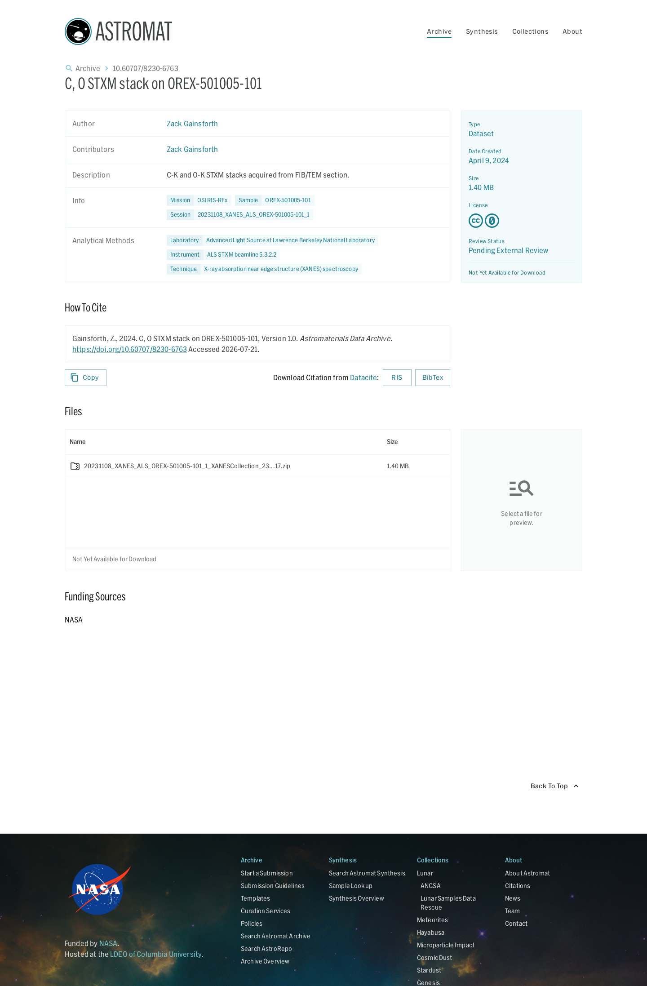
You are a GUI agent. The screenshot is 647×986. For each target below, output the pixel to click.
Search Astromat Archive (275, 936)
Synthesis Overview (356, 898)
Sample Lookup (350, 885)
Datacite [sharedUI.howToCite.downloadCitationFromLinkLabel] (363, 377)
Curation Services (266, 911)
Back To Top (554, 786)
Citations (517, 885)
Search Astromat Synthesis (367, 873)
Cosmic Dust (434, 957)
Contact (516, 923)
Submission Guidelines (273, 885)
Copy (85, 378)
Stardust (429, 970)
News (513, 898)
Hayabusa (430, 932)
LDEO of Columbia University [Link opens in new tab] (155, 954)
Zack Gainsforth (192, 123)
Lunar (425, 873)
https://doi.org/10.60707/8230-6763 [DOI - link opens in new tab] (129, 349)
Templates (255, 898)
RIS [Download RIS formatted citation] (397, 378)
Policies (251, 923)
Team (512, 911)
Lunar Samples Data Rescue (448, 902)
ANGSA (431, 885)
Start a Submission (267, 873)
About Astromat (527, 873)
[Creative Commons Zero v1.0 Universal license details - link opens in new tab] (522, 220)
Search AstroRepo (266, 948)
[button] (275, 200)
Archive (439, 31)
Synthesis (482, 31)
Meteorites (432, 920)
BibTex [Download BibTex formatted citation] (433, 378)
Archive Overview (265, 961)
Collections (530, 31)
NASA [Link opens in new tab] (108, 943)
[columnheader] (223, 441)
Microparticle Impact (445, 945)
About (572, 31)
